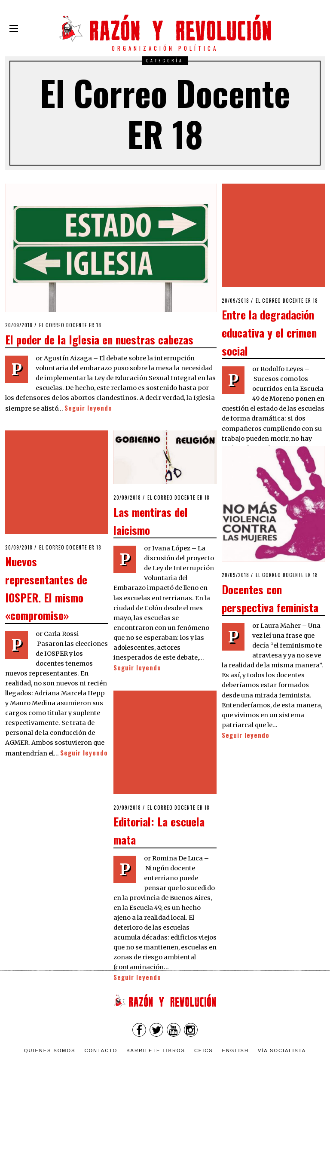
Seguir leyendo (88, 407)
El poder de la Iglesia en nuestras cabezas (99, 339)
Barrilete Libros (155, 1050)
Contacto (100, 1050)
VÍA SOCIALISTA (282, 1050)
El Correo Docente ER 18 (70, 325)
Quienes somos (50, 1050)
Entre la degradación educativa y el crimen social (269, 287)
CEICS (203, 1050)
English (235, 1050)
